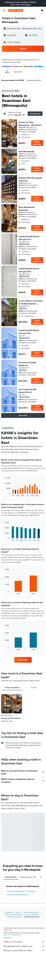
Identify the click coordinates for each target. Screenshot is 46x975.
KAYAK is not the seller (24, 941)
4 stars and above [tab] (12, 687)
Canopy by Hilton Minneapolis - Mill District (29, 123)
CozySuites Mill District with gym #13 (28, 331)
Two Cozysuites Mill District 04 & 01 (27, 390)
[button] (43, 3)
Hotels (18, 912)
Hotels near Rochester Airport (18, 895)
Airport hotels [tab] (10, 877)
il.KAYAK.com (9, 912)
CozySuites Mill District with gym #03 (28, 270)
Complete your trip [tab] (28, 877)
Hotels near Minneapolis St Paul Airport (21, 891)
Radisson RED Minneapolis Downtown (30, 179)
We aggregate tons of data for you (24, 946)
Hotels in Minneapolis (14, 917)
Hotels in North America (31, 912)
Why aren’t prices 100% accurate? (24, 950)
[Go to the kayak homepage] (15, 10)
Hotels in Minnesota (31, 914)
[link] (23, 660)
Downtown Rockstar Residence (27, 364)
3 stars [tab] (34, 687)
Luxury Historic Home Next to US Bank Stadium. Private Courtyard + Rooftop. (30, 302)
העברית (27, 4)
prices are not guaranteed (12, 935)
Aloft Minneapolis (26, 151)
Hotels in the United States (13, 914)
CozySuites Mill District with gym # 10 (28, 237)
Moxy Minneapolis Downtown (26, 208)
